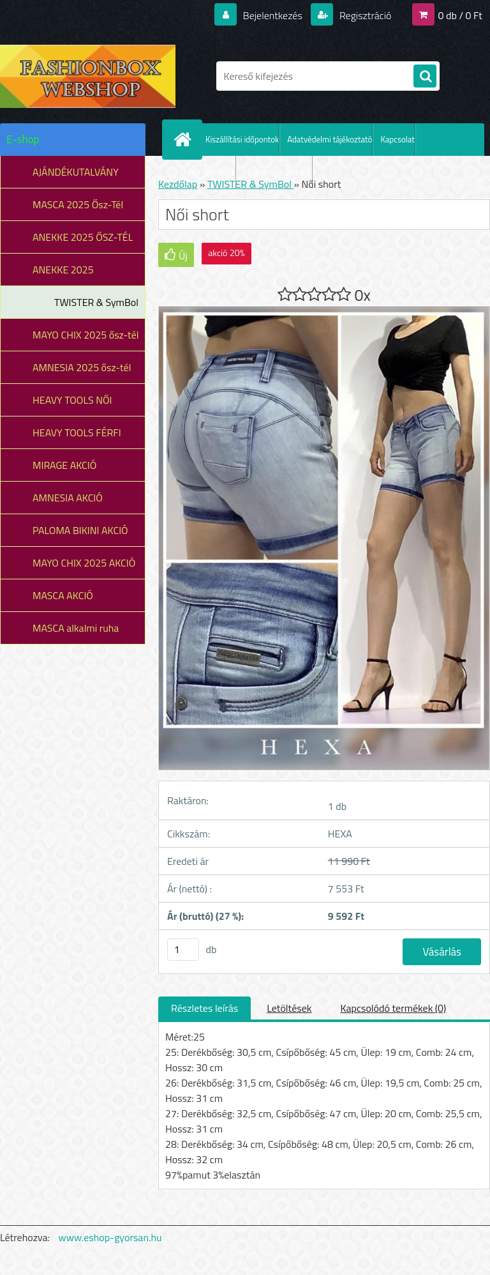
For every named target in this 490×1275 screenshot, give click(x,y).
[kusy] (183, 949)
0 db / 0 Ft (460, 15)
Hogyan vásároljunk (278, 171)
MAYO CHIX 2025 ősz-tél (86, 334)
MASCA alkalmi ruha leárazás (76, 632)
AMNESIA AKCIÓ (68, 497)
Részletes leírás (204, 1008)
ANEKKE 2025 (63, 269)
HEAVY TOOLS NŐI (72, 400)
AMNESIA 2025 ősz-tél (82, 367)
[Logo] (87, 76)
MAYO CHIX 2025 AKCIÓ (84, 562)
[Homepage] (185, 139)
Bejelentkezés (272, 15)
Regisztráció (364, 15)
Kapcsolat (397, 139)
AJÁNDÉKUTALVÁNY (76, 171)
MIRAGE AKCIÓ (64, 465)
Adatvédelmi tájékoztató (329, 139)
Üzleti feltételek (208, 171)
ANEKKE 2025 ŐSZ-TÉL (83, 237)
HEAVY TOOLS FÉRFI (77, 432)
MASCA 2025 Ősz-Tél (78, 204)
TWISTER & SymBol (96, 302)
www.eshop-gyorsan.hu (110, 1237)
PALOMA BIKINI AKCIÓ (80, 530)
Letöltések (289, 1008)
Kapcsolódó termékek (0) (393, 1008)
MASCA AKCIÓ (63, 595)
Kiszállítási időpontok (242, 139)
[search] (424, 77)
